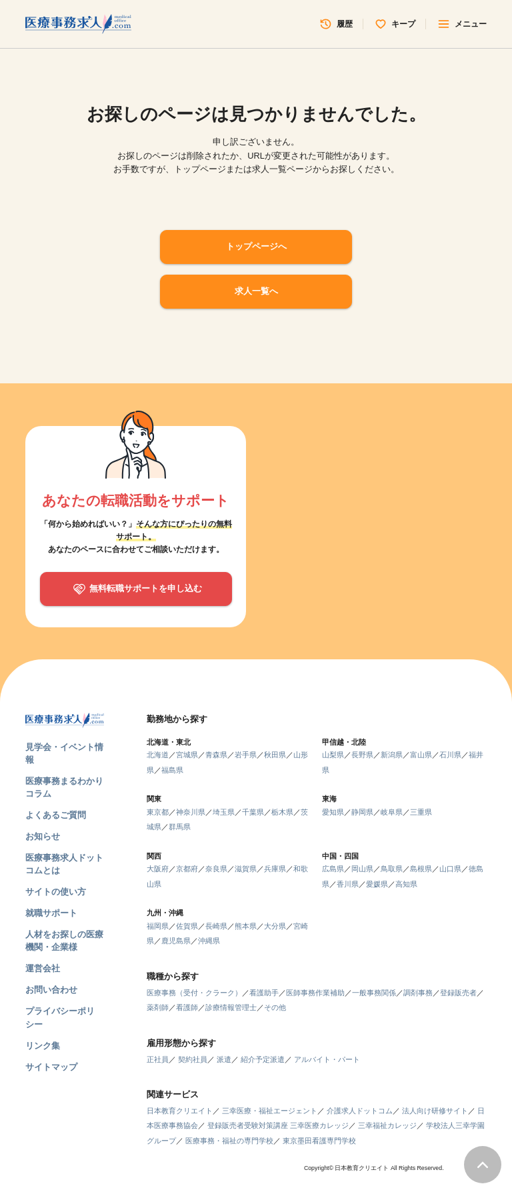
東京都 (158, 812)
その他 (275, 1007)
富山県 (421, 755)
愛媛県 (377, 884)
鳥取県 (392, 869)
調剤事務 (418, 993)
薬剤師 (158, 1007)
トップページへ (256, 246)
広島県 (333, 869)
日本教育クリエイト (180, 1111)
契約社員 (192, 1059)
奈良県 (216, 869)
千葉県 (253, 812)
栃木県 (282, 812)
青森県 (216, 755)
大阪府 (158, 869)
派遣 (224, 1059)
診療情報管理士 (231, 1007)
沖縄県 (209, 941)
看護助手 (264, 993)
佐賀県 (187, 926)
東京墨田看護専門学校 (319, 1141)
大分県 (275, 926)
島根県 (421, 869)
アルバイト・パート (327, 1059)
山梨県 (333, 755)
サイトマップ (51, 1067)
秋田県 (275, 755)
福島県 (172, 770)
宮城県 (187, 755)
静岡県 (362, 812)
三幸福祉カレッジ (387, 1125)
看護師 (187, 1007)
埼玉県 (224, 812)
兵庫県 (275, 869)
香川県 (348, 884)
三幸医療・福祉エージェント (269, 1111)
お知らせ (42, 836)
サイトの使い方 (55, 892)
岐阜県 (392, 812)
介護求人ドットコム (360, 1111)
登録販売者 (458, 993)
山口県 (450, 869)
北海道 (158, 755)
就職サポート (51, 913)
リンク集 (42, 1046)
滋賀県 (246, 869)
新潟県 (392, 755)
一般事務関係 (374, 993)
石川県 (450, 755)
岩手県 (246, 755)
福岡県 (158, 926)
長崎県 (216, 926)
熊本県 (246, 926)
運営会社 (42, 968)
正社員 (158, 1059)
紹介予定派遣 (263, 1059)
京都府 (187, 869)
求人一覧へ (256, 291)
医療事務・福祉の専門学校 (229, 1141)
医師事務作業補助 (315, 993)
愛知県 (333, 812)
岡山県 (362, 869)
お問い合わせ (51, 990)
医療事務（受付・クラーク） (194, 993)
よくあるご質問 (55, 815)
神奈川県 (190, 812)
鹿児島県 (176, 941)
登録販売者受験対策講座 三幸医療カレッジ (278, 1125)
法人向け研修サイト (435, 1111)
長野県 (362, 755)
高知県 (406, 884)
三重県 (421, 812)
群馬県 (180, 827)
